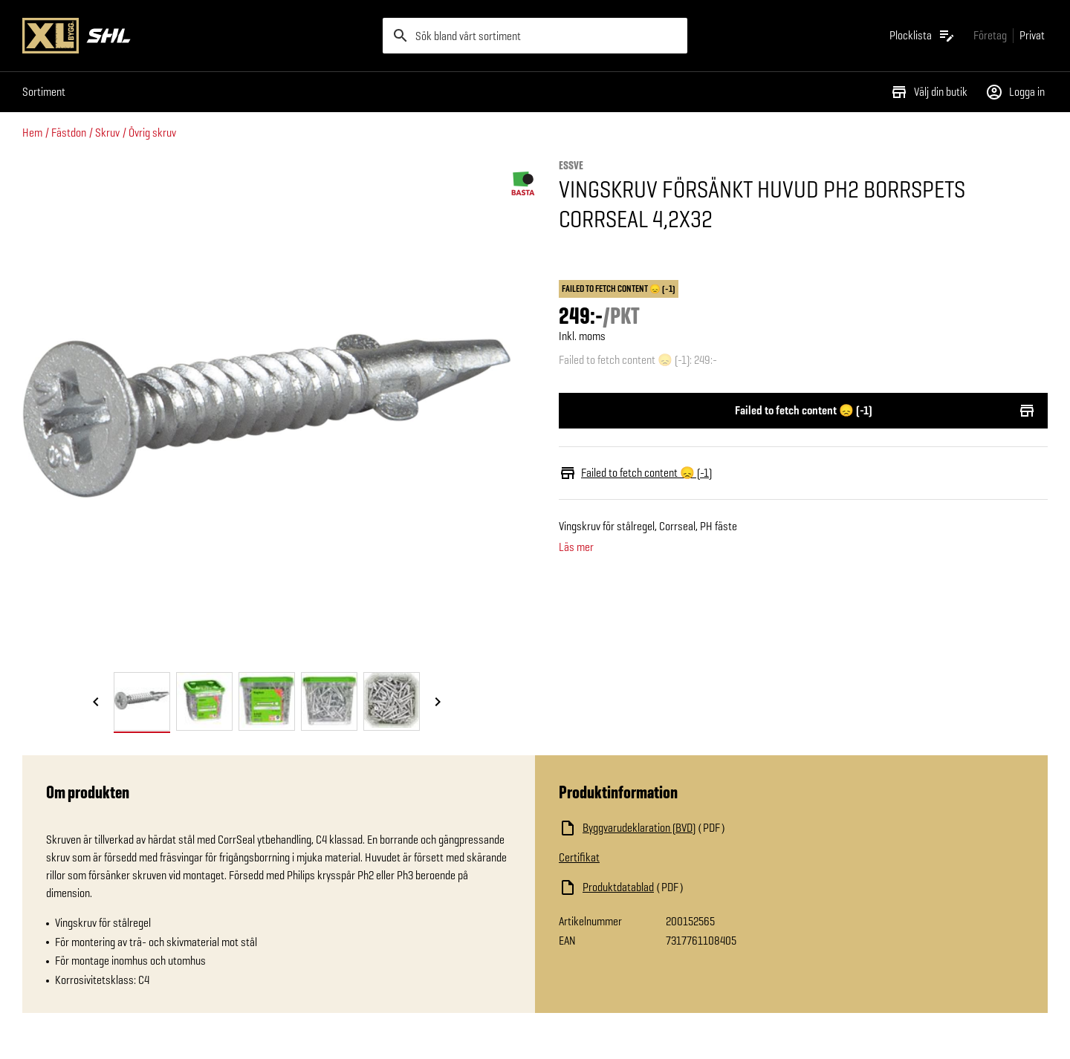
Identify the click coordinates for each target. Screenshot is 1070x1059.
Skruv (107, 132)
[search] (535, 35)
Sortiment (43, 92)
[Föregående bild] (96, 702)
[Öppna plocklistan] (922, 36)
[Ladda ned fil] (707, 828)
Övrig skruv (152, 132)
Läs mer (576, 547)
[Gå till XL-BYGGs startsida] (196, 35)
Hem (32, 132)
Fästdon (68, 132)
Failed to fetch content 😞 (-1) (803, 411)
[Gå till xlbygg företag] (990, 35)
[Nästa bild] (438, 702)
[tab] (142, 701)
